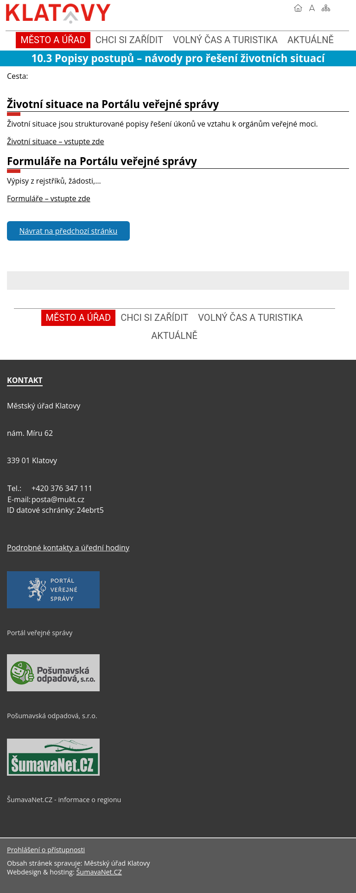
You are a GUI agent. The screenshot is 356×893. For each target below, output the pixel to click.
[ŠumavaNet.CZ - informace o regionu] (53, 773)
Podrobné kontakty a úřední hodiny (68, 547)
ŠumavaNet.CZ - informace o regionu (64, 799)
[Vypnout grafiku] (312, 8)
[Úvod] (298, 8)
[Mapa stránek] (326, 8)
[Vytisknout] (340, 8)
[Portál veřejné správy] (53, 606)
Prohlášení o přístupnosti (46, 849)
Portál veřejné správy (39, 632)
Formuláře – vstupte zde (48, 198)
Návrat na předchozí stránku (68, 231)
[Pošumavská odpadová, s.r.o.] (53, 689)
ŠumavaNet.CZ (98, 871)
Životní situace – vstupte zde (55, 141)
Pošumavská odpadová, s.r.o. (52, 715)
